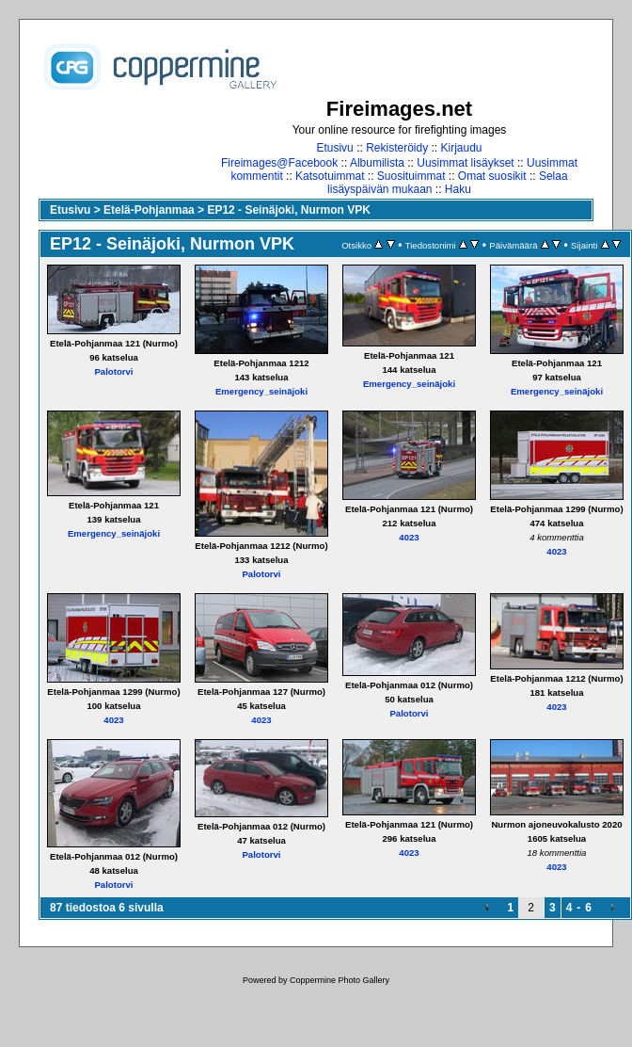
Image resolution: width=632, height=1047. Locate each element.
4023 (409, 537)
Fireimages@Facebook (279, 162)
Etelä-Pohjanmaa (149, 210)
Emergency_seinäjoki (261, 391)
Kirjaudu (461, 147)
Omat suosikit (492, 176)
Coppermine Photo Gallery (339, 980)
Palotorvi (113, 371)
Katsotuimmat (329, 176)
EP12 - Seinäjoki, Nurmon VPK (288, 210)
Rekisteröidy (397, 147)
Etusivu (334, 147)
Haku (458, 189)
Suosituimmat (411, 176)
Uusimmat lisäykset (465, 162)
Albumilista (377, 162)
